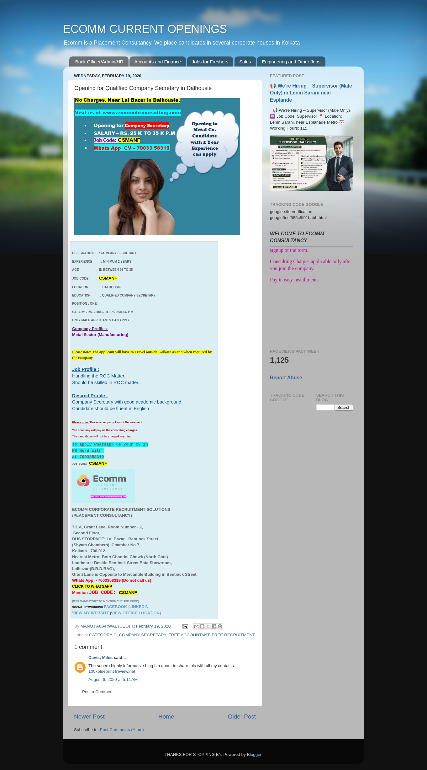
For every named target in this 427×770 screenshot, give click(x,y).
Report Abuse (286, 377)
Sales (245, 61)
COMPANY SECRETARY (142, 635)
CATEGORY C (103, 635)
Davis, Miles (100, 657)
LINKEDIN (139, 606)
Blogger (254, 754)
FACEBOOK (115, 606)
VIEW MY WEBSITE (90, 613)
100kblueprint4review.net (111, 671)
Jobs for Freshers (210, 61)
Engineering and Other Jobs (291, 61)
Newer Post (89, 716)
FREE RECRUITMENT (233, 635)
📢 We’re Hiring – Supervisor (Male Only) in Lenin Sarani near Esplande (311, 92)
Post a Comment (98, 691)
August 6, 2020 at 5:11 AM (113, 679)
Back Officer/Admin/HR (99, 61)
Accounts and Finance (157, 61)
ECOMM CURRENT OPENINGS (145, 29)
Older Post (242, 716)
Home (166, 716)
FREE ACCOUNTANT (188, 635)
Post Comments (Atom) (122, 729)
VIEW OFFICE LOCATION (135, 613)
